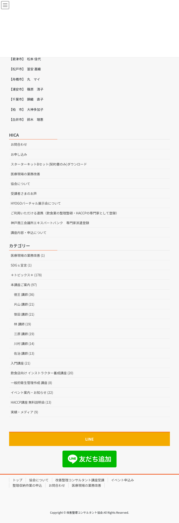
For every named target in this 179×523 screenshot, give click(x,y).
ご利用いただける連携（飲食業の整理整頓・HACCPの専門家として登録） (65, 213)
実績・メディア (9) (24, 412)
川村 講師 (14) (24, 343)
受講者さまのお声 (24, 193)
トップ (17, 480)
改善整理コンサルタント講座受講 (79, 480)
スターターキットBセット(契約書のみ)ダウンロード (49, 164)
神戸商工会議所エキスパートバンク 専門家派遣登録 (50, 222)
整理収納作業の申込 (27, 485)
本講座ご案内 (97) (24, 284)
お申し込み (19, 154)
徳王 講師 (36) (24, 294)
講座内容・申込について (29, 232)
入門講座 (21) (20, 363)
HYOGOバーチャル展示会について (36, 203)
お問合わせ (19, 144)
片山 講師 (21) (24, 304)
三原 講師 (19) (24, 333)
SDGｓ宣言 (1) (21, 265)
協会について (20, 183)
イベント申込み (122, 480)
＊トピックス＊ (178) (26, 275)
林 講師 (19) (22, 324)
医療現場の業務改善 (25, 174)
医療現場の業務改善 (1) (28, 255)
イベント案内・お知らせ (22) (32, 392)
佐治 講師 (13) (24, 353)
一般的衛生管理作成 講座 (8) (31, 382)
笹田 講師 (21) (24, 314)
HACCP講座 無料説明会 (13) (31, 402)
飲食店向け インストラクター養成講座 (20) (42, 373)
